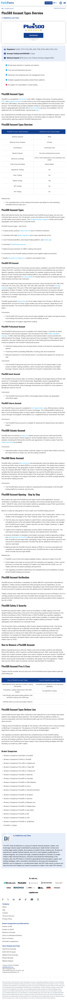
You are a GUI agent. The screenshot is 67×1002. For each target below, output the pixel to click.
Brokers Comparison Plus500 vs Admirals (18, 775)
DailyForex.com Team (23, 836)
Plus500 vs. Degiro (10, 825)
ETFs (3, 101)
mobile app (47, 240)
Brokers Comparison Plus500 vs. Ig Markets (19, 821)
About (4, 907)
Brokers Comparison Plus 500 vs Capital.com (19, 763)
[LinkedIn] (14, 899)
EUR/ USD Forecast (9, 952)
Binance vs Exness (8, 932)
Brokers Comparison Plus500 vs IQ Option (18, 795)
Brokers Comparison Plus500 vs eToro (17, 786)
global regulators (24, 235)
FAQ (3, 910)
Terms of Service (8, 916)
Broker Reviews (7, 958)
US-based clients (38, 408)
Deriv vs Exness (7, 938)
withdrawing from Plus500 (17, 537)
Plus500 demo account (18, 244)
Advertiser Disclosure (59, 8)
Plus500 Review (9, 8)
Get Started (33, 35)
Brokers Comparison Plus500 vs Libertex (18, 798)
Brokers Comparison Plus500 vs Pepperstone (20, 806)
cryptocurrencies (15, 101)
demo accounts (24, 463)
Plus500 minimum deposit (39, 219)
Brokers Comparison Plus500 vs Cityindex (18, 778)
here (37, 110)
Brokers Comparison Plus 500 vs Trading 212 (19, 771)
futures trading (35, 108)
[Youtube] (32, 899)
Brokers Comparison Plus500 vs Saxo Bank (19, 810)
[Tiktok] (25, 899)
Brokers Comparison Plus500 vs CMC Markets (20, 782)
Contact (5, 913)
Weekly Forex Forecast (10, 955)
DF (2, 8)
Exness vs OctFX (8, 929)
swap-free (24, 435)
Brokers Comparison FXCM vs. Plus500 (17, 759)
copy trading (28, 277)
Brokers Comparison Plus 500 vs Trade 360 (19, 767)
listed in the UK (25, 231)
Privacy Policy (7, 919)
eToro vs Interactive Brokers (12, 935)
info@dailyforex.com (7, 967)
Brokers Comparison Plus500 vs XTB (16, 818)
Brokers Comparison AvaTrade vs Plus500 (18, 755)
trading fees (21, 301)
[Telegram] (19, 899)
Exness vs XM (7, 926)
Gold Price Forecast (9, 949)
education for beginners (16, 258)
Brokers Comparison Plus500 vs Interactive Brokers (22, 790)
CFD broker (23, 99)
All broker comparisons (10, 941)
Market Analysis (7, 961)
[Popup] (41, 30)
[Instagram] (38, 899)
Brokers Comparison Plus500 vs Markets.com (19, 802)
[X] (8, 899)
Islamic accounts (7, 442)
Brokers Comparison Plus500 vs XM (16, 814)
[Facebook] (2, 899)
